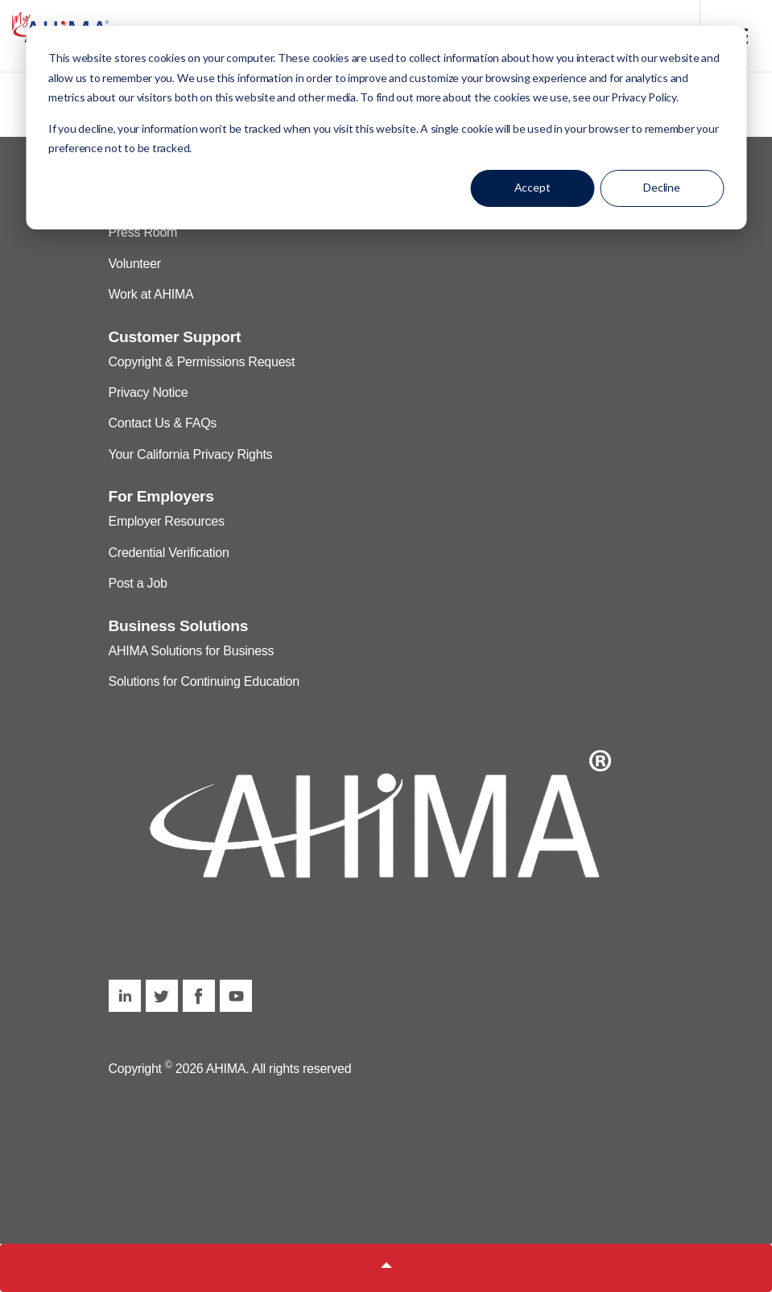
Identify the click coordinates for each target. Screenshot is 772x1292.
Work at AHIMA (151, 294)
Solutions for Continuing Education (204, 681)
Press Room (143, 232)
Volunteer (135, 263)
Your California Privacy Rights (191, 454)
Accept (532, 187)
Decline (661, 187)
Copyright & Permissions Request (202, 362)
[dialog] (386, 127)
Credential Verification (169, 552)
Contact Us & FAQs (163, 423)
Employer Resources (167, 521)
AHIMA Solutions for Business (192, 651)
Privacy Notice (148, 392)
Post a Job (138, 583)
